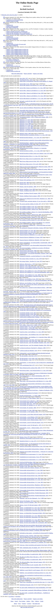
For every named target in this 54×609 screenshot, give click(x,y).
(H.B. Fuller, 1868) (30, 341)
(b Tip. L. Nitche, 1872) (30, 325)
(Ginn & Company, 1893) (30, 193)
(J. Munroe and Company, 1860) (34, 117)
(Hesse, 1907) (24, 578)
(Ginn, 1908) (24, 177)
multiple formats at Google (12, 21)
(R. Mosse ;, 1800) (34, 287)
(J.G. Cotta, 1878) (31, 258)
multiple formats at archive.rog (13, 66)
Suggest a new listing (38, 73)
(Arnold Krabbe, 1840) (35, 242)
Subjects (37, 601)
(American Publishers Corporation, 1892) (34, 567)
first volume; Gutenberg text (12, 59)
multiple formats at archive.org (13, 71)
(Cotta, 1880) (27, 189)
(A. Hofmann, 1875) (33, 542)
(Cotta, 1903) (29, 521)
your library (11, 596)
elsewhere (18, 596)
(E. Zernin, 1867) (26, 434)
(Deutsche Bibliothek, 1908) (27, 296)
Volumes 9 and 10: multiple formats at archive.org (17, 54)
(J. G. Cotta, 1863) (34, 135)
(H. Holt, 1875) (28, 418)
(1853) (26, 79)
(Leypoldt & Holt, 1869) (30, 554)
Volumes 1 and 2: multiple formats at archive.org (17, 49)
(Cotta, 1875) (31, 457)
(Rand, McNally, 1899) (28, 402)
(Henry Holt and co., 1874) (31, 556)
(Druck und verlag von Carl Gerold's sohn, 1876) (28, 388)
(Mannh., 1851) (27, 233)
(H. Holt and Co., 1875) (30, 425)
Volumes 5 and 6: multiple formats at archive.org (17, 52)
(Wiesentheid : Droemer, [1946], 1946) (36, 253)
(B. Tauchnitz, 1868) (28, 407)
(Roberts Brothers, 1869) (30, 266)
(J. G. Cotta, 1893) (31, 150)
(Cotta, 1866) (26, 83)
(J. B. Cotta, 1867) (28, 230)
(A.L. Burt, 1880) (27, 410)
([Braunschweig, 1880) (32, 107)
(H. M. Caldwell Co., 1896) (29, 400)
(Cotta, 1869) (30, 209)
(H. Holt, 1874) (29, 161)
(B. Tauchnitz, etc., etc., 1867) (30, 405)
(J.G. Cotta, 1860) (30, 509)
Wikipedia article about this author (9, 14)
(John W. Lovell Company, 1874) (31, 570)
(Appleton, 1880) (29, 299)
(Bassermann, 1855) (30, 517)
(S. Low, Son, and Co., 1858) (35, 201)
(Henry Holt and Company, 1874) (32, 562)
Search (16, 601)
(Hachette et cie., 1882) (35, 198)
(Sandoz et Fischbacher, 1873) (36, 390)
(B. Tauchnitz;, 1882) (28, 502)
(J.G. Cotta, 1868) (33, 88)
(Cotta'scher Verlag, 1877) (32, 268)
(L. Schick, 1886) (30, 395)
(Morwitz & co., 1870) (27, 264)
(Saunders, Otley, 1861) (35, 342)
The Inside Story (36, 603)
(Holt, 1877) (24, 78)
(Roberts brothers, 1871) (31, 427)
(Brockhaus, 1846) (28, 462)
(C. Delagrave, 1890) (33, 348)
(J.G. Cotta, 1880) (30, 515)
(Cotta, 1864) (29, 279)
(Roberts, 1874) (29, 417)
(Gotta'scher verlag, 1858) (32, 510)
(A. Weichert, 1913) (29, 129)
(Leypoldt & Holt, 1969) (31, 158)
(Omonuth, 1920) (27, 584)
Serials (41, 601)
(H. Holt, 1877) (30, 204)
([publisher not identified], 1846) (28, 464)
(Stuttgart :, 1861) (31, 317)
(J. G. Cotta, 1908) (26, 126)
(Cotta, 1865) (32, 93)
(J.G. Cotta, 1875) (31, 261)
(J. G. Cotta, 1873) (26, 119)
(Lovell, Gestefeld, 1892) (30, 564)
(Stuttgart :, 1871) (34, 449)
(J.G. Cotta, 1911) (35, 572)
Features (24, 603)
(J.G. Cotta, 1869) (31, 217)
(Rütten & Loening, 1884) (35, 166)
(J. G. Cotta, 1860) (32, 331)
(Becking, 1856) (27, 530)
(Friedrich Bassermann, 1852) (33, 378)
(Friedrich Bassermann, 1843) (34, 493)
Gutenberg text (9, 25)
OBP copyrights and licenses (26, 607)
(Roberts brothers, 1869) (28, 308)
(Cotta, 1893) (25, 466)
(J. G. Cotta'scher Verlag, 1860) (35, 337)
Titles (32, 601)
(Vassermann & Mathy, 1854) (32, 513)
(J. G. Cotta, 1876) (34, 370)
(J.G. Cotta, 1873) (28, 326)
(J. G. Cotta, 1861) (31, 473)
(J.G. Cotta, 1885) (33, 95)
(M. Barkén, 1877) (30, 547)
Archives (29, 603)
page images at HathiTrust (12, 27)
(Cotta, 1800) (28, 314)
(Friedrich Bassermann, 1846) (34, 490)
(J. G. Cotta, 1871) (26, 125)
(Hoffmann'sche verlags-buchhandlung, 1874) (34, 587)
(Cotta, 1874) (28, 208)
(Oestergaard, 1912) (29, 110)
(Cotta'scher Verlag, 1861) (32, 276)
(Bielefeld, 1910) (31, 240)
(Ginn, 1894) (27, 190)
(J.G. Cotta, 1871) (31, 137)
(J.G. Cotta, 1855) (28, 232)
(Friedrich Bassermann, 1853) (34, 495)
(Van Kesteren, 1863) (27, 526)
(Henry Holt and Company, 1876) (33, 414)
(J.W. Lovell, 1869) (30, 164)
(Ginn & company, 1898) (30, 196)
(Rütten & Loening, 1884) (35, 169)
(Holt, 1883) (30, 367)
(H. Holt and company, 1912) (32, 422)
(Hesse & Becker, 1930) (36, 130)
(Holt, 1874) (28, 339)
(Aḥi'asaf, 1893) (36, 284)
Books (15, 603)
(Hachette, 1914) (28, 350)
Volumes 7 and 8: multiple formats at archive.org (17, 53)
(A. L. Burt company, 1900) (29, 398)
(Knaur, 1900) (25, 133)
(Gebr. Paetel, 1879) (35, 545)
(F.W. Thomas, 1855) (28, 252)
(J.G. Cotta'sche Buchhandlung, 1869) (36, 212)
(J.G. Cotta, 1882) (31, 220)
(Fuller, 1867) (29, 358)
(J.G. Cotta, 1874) (30, 270)
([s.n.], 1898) (32, 498)
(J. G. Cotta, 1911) (30, 156)
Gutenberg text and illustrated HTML (14, 19)
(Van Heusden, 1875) (26, 501)
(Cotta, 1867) (27, 327)
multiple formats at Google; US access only (16, 44)
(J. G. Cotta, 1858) (35, 381)
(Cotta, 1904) (29, 283)
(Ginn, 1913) (24, 184)
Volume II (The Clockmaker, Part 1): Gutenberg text (18, 32)
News (19, 603)
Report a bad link (28, 73)
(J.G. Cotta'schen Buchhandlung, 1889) (34, 272)
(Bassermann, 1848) (28, 250)
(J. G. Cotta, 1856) (26, 121)
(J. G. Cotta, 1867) (33, 90)
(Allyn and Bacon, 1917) (27, 180)
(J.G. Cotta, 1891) (33, 98)
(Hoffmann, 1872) (35, 590)
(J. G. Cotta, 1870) (26, 122)
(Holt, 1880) (24, 182)
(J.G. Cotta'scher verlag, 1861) (26, 320)
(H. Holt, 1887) (28, 101)
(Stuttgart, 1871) (31, 467)
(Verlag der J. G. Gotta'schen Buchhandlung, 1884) (26, 143)
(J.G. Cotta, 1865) (32, 85)
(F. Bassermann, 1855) (32, 487)
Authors (28, 601)
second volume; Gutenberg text (13, 60)
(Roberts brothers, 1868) (31, 419)
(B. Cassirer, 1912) (36, 174)
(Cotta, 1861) (25, 265)
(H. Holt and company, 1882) (30, 505)
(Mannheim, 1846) (31, 485)
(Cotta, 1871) (35, 153)
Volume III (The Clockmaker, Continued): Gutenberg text (19, 34)
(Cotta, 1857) (28, 312)
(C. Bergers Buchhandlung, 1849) (32, 375)
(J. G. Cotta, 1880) (32, 234)
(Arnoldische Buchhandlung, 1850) (27, 293)
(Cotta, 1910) (33, 446)
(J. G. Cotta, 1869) (31, 470)
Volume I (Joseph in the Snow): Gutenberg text (16, 31)
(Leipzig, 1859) (33, 227)
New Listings (22, 601)
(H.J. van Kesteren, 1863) (33, 522)
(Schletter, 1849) (28, 535)
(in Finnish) (29, 393)
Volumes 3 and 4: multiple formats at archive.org (17, 50)
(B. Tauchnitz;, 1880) (28, 186)
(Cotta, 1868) (25, 123)
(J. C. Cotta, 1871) (36, 582)
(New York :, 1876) (28, 403)
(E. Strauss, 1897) (31, 237)
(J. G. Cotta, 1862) (32, 459)
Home (12, 601)
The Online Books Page (27, 2)
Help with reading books (17, 73)
